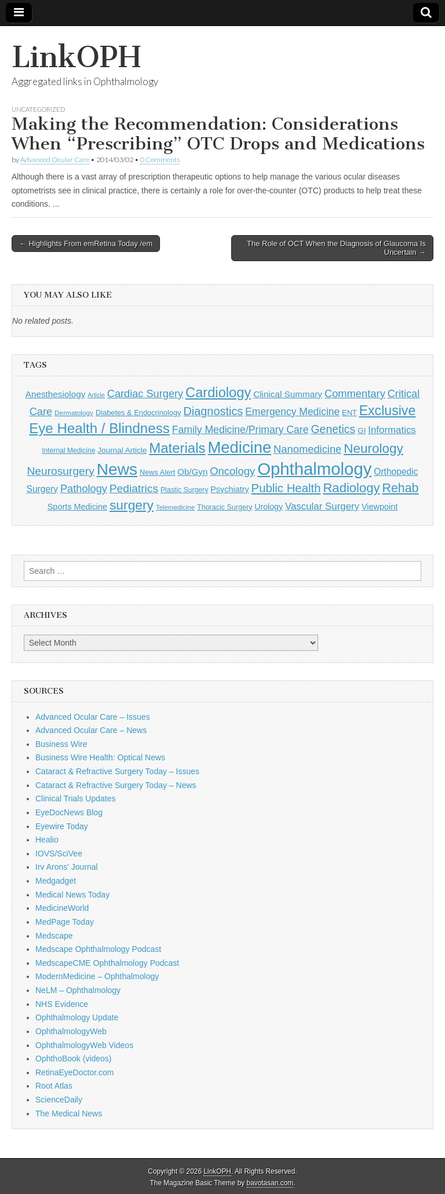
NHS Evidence (61, 1004)
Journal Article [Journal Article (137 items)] (122, 450)
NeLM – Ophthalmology (78, 990)
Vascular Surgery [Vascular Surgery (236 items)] (322, 506)
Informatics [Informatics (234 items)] (392, 429)
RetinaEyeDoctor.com (74, 1072)
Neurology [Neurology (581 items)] (373, 448)
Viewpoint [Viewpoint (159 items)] (379, 506)
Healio (47, 839)
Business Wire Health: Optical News (100, 757)
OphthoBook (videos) (73, 1058)
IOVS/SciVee (58, 853)
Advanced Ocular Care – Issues (92, 716)
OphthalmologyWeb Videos (84, 1045)
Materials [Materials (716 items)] (177, 448)
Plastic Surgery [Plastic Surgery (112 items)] (184, 490)
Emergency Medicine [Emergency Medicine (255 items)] (292, 411)
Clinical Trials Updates (75, 798)
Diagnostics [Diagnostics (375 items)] (213, 411)
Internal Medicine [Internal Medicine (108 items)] (68, 450)
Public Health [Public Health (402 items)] (286, 488)
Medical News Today (72, 894)
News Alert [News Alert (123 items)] (157, 472)
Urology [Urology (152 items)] (268, 506)
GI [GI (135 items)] (362, 430)
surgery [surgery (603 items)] (132, 504)
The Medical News (68, 1113)
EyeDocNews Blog (69, 812)
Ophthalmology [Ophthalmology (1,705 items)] (314, 468)
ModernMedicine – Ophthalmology (97, 976)
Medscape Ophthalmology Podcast (98, 949)
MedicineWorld (62, 908)
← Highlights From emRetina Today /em (85, 243)
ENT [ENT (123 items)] (349, 412)
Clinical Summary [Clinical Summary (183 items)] (287, 394)
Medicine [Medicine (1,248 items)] (239, 447)
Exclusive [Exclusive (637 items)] (387, 410)
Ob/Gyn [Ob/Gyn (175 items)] (192, 472)
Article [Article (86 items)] (96, 394)
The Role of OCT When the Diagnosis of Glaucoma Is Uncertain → (336, 248)
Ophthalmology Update (76, 1017)
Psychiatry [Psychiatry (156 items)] (229, 489)
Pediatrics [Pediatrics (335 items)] (134, 488)
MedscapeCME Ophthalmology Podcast (107, 963)
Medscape (54, 935)
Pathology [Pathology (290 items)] (83, 489)
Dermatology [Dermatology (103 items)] (73, 413)
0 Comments (160, 159)
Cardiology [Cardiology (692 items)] (218, 392)
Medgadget (55, 880)
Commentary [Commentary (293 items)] (354, 393)
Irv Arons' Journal (66, 866)
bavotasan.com (270, 1183)
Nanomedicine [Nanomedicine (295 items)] (307, 449)
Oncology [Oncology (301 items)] (232, 471)
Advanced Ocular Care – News (91, 730)
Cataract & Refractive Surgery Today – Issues (117, 771)
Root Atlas (53, 1085)
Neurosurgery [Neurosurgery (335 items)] (60, 471)
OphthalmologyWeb (71, 1031)
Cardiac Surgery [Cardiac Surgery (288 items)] (145, 394)
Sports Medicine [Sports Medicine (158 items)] (77, 506)
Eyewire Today (61, 826)
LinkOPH (76, 57)
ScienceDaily (58, 1099)
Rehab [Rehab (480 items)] (400, 488)
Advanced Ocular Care (54, 159)
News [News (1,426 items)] (117, 469)
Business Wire (61, 744)
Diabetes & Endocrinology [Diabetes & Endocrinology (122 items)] (138, 412)
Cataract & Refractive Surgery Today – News (115, 785)
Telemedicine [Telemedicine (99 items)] (175, 507)
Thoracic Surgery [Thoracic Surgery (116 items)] (224, 507)
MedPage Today (64, 921)
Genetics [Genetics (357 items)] (333, 429)
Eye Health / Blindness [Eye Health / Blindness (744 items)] (99, 428)
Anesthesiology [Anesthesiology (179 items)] (55, 394)
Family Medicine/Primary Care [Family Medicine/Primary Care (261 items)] (240, 429)
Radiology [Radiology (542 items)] (351, 488)
